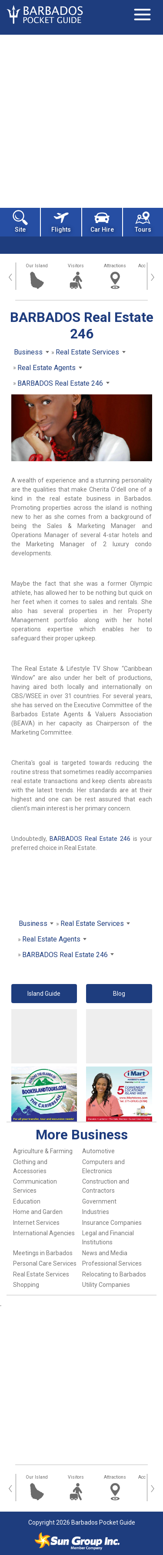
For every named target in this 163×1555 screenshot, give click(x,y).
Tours (143, 221)
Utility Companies (106, 1284)
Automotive (98, 1151)
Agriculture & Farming (43, 1151)
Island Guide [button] (43, 993)
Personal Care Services (45, 1263)
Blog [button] (119, 993)
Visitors (76, 266)
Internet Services (36, 1222)
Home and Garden (38, 1211)
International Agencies (44, 1233)
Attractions (115, 266)
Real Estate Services (41, 1274)
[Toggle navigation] (142, 14)
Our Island (37, 266)
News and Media (104, 1253)
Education (26, 1201)
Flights (61, 221)
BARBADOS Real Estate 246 (90, 838)
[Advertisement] (81, 120)
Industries (95, 1211)
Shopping (26, 1284)
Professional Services (112, 1263)
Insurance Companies (112, 1222)
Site (20, 221)
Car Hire (102, 221)
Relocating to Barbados (114, 1274)
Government (99, 1201)
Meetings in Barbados (43, 1253)
